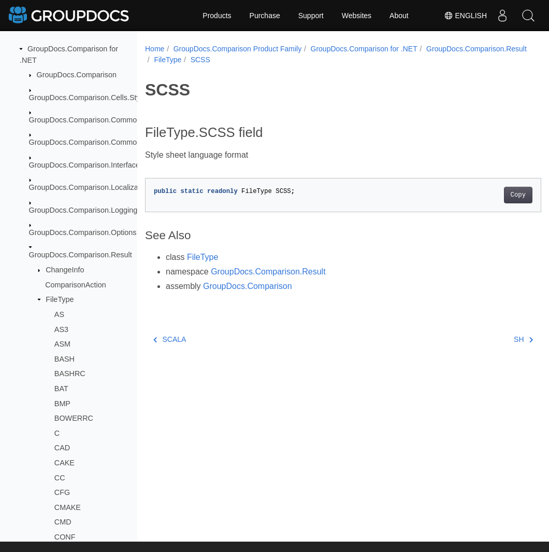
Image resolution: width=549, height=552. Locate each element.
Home (154, 49)
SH (495, 339)
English (465, 15)
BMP (62, 403)
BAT (61, 388)
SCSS (310, 60)
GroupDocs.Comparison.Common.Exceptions (104, 142)
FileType (60, 299)
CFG (62, 492)
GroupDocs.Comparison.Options (83, 232)
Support (311, 15)
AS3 (61, 329)
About (399, 15)
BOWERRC (73, 418)
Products (217, 15)
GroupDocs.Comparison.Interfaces (86, 165)
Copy (490, 195)
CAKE (64, 463)
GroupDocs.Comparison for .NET (364, 49)
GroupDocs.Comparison (77, 75)
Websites (356, 15)
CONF (65, 537)
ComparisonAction (75, 285)
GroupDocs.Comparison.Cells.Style (87, 97)
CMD (62, 522)
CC (59, 478)
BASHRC (69, 373)
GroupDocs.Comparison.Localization (89, 187)
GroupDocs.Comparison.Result (80, 255)
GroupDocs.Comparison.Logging (83, 210)
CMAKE (67, 507)
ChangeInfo (65, 270)
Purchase (265, 15)
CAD (62, 448)
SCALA (169, 339)
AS (59, 314)
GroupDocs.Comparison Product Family (237, 49)
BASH (64, 359)
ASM (62, 344)
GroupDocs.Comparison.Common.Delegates (103, 120)
